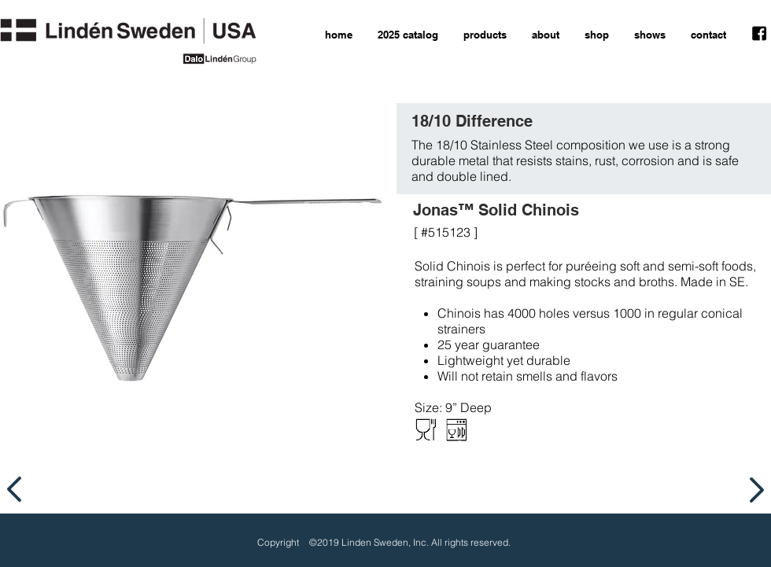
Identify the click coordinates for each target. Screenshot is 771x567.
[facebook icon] (759, 34)
